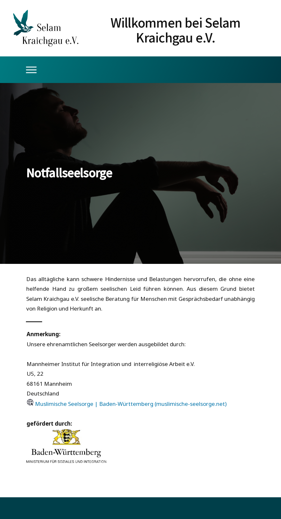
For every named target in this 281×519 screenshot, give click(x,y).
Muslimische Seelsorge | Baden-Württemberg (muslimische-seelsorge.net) (131, 403)
